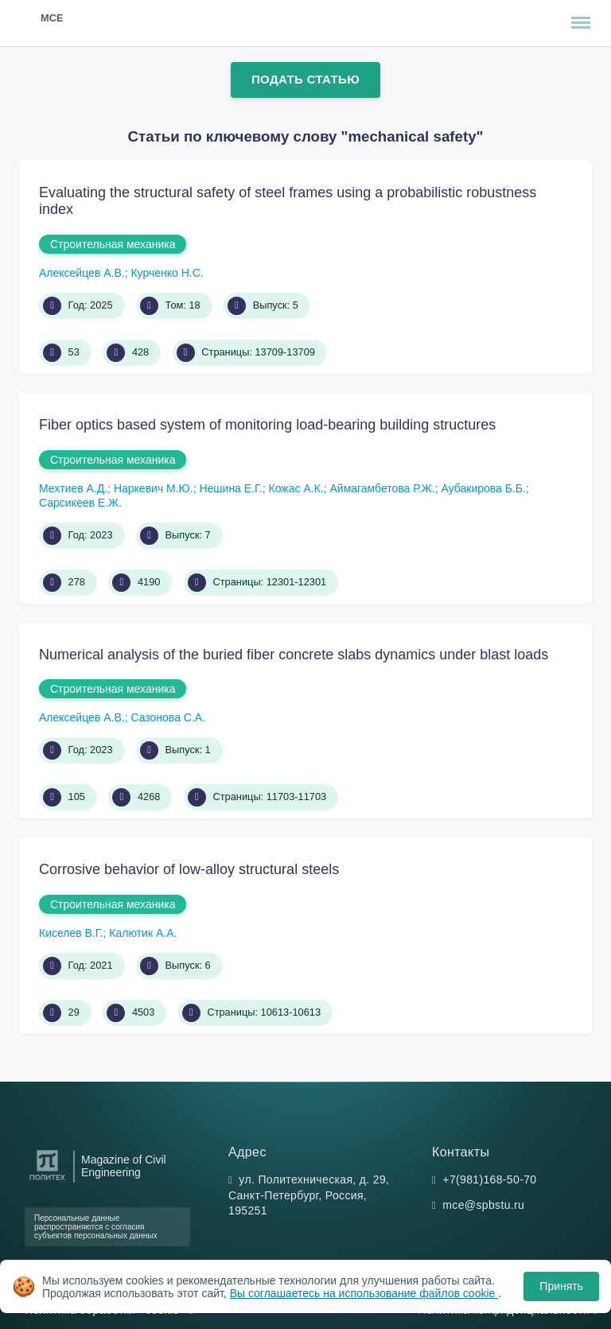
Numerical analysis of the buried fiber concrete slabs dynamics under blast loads (293, 655)
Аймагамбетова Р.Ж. (381, 488)
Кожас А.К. (296, 488)
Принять (561, 1286)
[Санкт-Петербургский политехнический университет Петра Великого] (47, 1180)
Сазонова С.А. (167, 717)
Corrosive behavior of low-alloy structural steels (189, 869)
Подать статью (305, 79)
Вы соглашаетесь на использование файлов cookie (364, 1293)
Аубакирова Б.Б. (483, 488)
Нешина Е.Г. (230, 488)
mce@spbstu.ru (483, 1205)
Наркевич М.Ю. (153, 488)
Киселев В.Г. (71, 933)
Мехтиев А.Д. (73, 488)
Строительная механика (112, 244)
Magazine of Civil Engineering (123, 1166)
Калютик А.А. (143, 933)
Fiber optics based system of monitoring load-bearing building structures (267, 425)
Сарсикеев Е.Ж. (80, 502)
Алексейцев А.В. (82, 272)
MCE (52, 18)
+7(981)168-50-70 (489, 1179)
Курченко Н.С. (166, 272)
